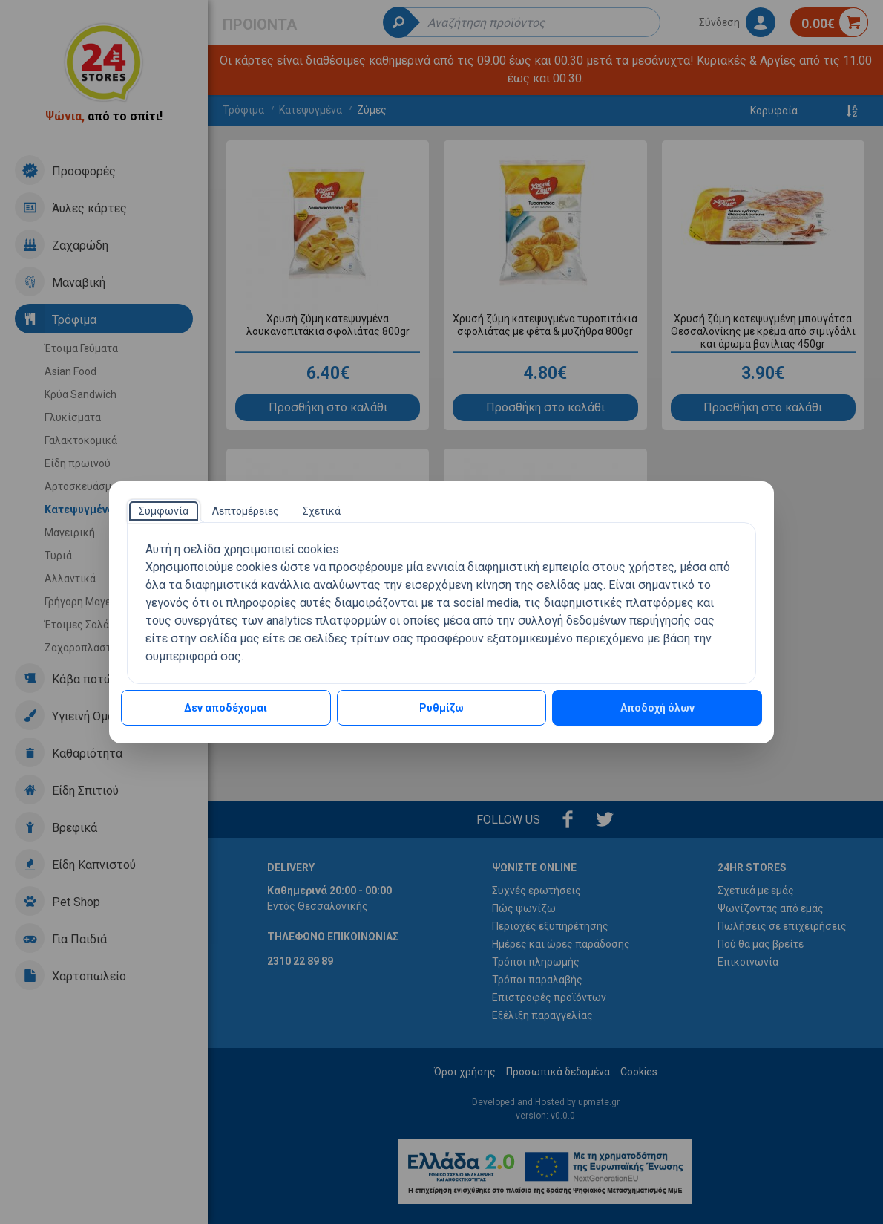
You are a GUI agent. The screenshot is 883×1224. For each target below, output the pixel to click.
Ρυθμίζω (441, 708)
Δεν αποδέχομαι (225, 708)
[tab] (163, 511)
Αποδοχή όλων (657, 708)
